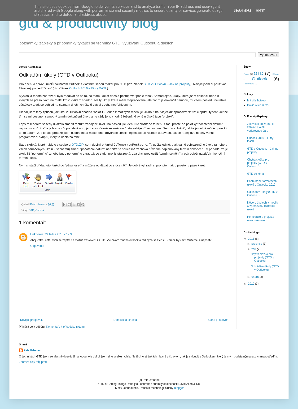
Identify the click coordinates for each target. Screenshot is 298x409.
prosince (257, 243)
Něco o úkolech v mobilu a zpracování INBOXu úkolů (262, 206)
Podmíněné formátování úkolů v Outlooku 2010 (262, 182)
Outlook (39, 210)
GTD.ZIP (77, 144)
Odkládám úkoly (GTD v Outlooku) (265, 268)
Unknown (36, 234)
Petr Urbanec (32, 350)
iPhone (275, 74)
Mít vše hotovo (256, 100)
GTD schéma (255, 173)
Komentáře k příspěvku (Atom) (65, 326)
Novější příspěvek (31, 320)
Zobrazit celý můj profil (33, 362)
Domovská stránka (125, 320)
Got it (260, 10)
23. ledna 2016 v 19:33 (58, 234)
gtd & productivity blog (88, 23)
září (254, 249)
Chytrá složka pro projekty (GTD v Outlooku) (258, 163)
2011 (251, 238)
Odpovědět (37, 246)
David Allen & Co (257, 105)
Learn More (242, 10)
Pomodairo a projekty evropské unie (260, 218)
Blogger (179, 388)
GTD (31, 210)
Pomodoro (249, 83)
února (255, 276)
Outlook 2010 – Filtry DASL (88, 88)
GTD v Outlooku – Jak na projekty (167, 84)
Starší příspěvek (218, 320)
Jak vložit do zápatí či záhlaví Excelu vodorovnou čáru (260, 127)
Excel (246, 74)
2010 (251, 283)
